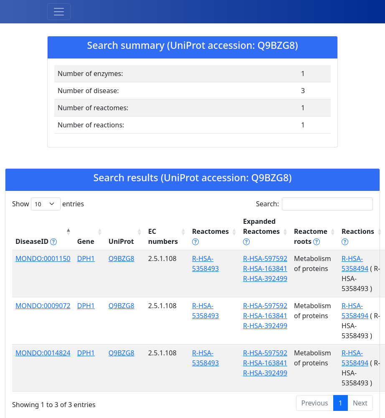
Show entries (48, 204)
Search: (314, 204)
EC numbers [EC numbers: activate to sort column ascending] (163, 236)
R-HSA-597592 (265, 258)
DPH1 (86, 258)
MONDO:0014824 (43, 352)
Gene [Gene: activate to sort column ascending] (85, 241)
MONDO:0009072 (43, 305)
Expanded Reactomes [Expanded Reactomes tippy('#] (261, 231)
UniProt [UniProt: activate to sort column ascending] (121, 241)
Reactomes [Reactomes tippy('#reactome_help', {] (210, 236)
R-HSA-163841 (265, 268)
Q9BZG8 (121, 258)
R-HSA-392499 (265, 278)
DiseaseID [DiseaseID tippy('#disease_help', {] (36, 241)
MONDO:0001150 (43, 258)
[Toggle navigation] (59, 11)
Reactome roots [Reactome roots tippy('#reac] (310, 236)
